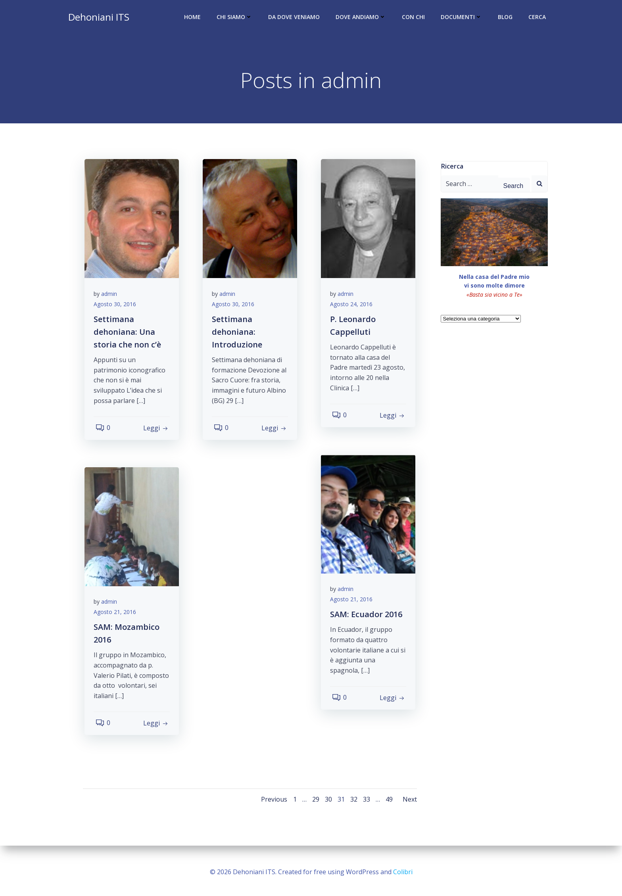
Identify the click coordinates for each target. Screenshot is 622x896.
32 (352, 802)
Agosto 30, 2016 (117, 308)
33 (365, 802)
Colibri (403, 872)
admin (112, 297)
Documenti (463, 18)
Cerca (538, 18)
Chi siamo (236, 18)
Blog (506, 18)
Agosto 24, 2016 (354, 308)
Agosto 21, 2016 (354, 603)
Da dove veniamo (295, 18)
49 (387, 802)
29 (314, 802)
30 (326, 802)
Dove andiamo (362, 18)
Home (194, 18)
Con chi (414, 18)
